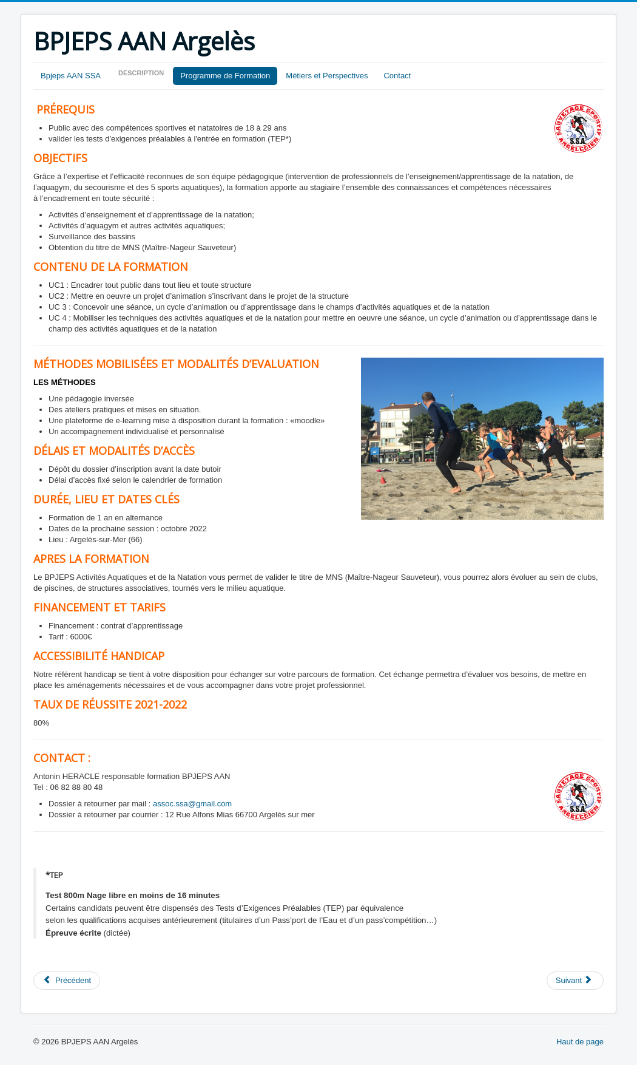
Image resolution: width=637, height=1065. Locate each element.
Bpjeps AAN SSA (71, 75)
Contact (397, 75)
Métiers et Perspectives (327, 75)
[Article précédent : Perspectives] (66, 980)
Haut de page (580, 1041)
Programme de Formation (225, 75)
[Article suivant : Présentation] (575, 980)
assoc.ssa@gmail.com (192, 803)
